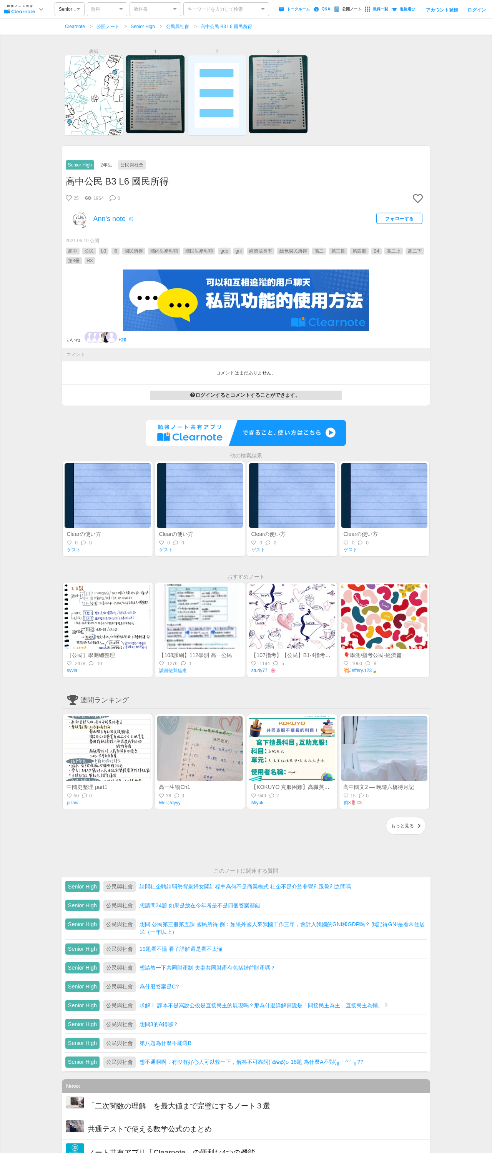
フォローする (399, 218)
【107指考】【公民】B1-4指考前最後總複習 (304, 655)
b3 (103, 251)
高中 (72, 251)
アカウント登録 (442, 10)
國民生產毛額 (199, 251)
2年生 (106, 165)
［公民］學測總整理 (90, 655)
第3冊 (74, 260)
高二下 (415, 251)
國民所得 (134, 251)
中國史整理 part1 (86, 787)
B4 (376, 251)
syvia (72, 670)
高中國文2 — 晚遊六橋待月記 (378, 787)
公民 (89, 251)
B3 (90, 260)
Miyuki (257, 802)
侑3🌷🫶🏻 (353, 802)
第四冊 (359, 251)
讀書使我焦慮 (173, 670)
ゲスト (74, 549)
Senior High (143, 26)
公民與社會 (177, 26)
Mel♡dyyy (170, 802)
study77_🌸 (263, 670)
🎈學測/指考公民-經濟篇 (372, 655)
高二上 (394, 251)
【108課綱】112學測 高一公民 (195, 655)
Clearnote (75, 26)
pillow (72, 802)
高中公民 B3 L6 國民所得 (226, 26)
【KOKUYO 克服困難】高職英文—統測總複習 (306, 787)
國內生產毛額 (164, 251)
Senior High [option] (71, 9)
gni (239, 251)
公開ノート (108, 26)
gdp (224, 251)
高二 (319, 251)
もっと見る (406, 826)
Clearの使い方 (83, 534)
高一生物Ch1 (174, 787)
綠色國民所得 (293, 251)
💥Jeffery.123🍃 (360, 670)
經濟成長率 (260, 251)
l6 (115, 251)
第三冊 (338, 251)
